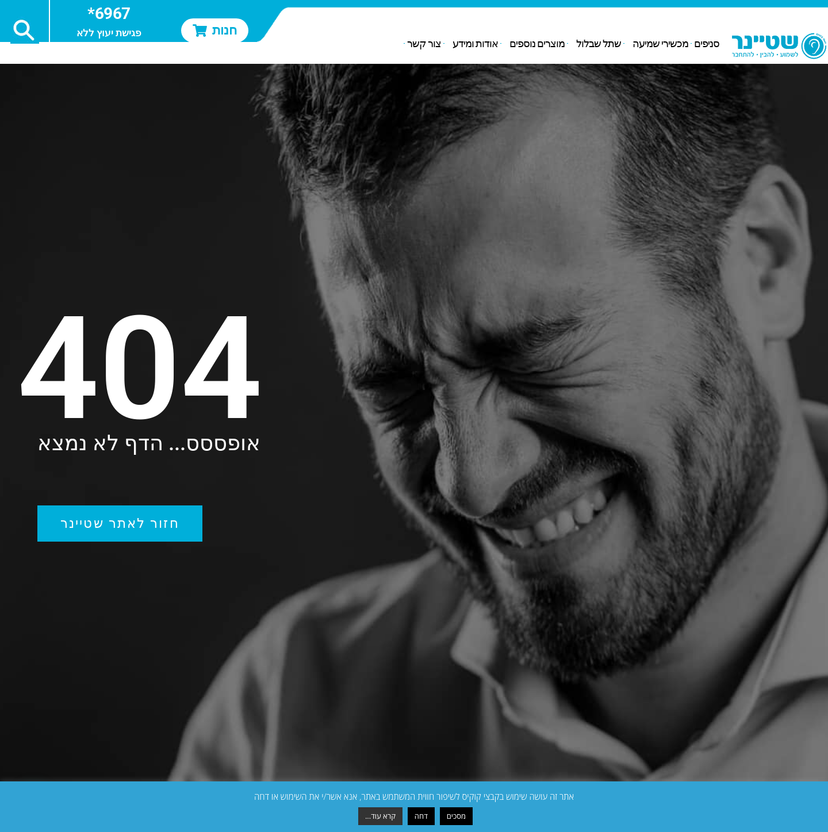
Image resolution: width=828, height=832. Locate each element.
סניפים (706, 43)
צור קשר (424, 43)
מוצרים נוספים (534, 43)
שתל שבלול (595, 43)
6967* (109, 13)
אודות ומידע (472, 43)
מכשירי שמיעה (657, 43)
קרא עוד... (380, 816)
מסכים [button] (456, 816)
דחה (421, 816)
